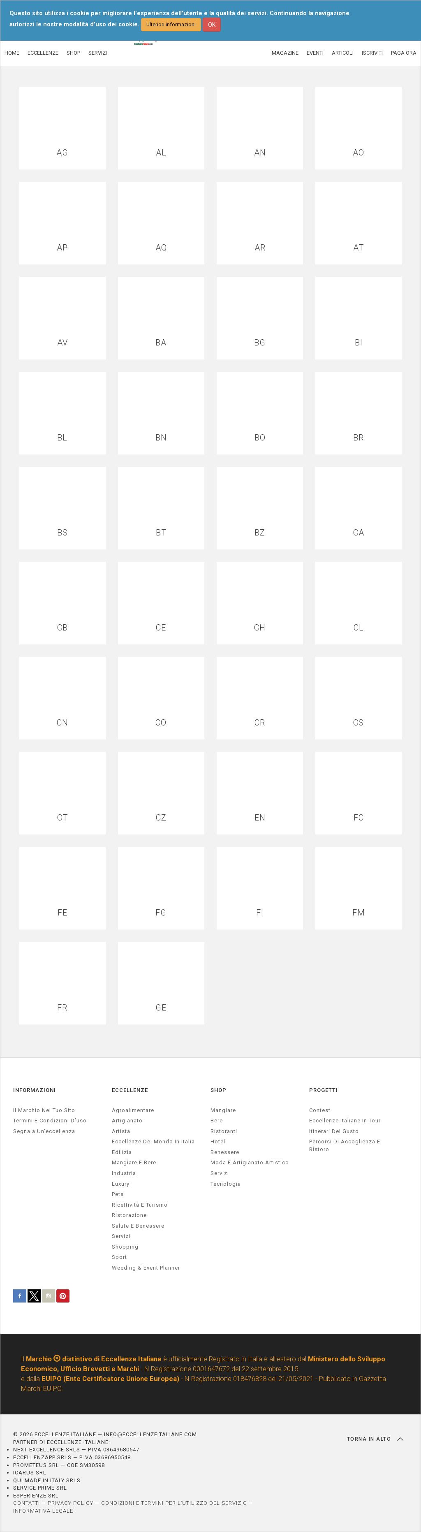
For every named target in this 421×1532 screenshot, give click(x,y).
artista (121, 1131)
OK (211, 24)
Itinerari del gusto (334, 1131)
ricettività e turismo (140, 1205)
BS (62, 532)
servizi (121, 1236)
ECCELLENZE (43, 53)
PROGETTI (323, 1090)
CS (358, 722)
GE (161, 1008)
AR (260, 247)
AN (260, 152)
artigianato (127, 1120)
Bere (216, 1120)
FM (358, 913)
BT (161, 532)
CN (62, 722)
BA (161, 342)
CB (62, 627)
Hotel (217, 1141)
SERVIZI (97, 53)
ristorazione (129, 1215)
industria (124, 1173)
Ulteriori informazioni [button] (171, 24)
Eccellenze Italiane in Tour (345, 1120)
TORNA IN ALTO (375, 1439)
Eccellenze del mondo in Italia (153, 1141)
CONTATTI (26, 1503)
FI (260, 913)
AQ (161, 247)
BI (359, 342)
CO (161, 722)
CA (358, 532)
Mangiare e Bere (134, 1162)
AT (358, 247)
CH (260, 627)
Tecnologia (225, 1184)
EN (260, 818)
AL (161, 152)
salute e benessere (138, 1226)
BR (358, 437)
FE (62, 913)
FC (359, 818)
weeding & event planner (146, 1268)
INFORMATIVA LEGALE (43, 1511)
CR (259, 722)
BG (260, 342)
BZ (259, 532)
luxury (121, 1184)
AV (62, 342)
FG (161, 913)
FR (62, 1008)
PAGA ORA (403, 53)
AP (62, 247)
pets (118, 1194)
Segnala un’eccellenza (44, 1131)
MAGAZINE (285, 53)
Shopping (125, 1247)
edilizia (122, 1152)
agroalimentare (133, 1110)
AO (358, 152)
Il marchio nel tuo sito (44, 1110)
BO (260, 437)
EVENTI (315, 53)
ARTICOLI (343, 53)
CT (62, 818)
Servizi (219, 1173)
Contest (320, 1110)
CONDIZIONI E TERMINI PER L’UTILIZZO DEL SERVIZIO (174, 1503)
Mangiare (223, 1110)
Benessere (224, 1152)
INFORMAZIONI (34, 1090)
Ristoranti (223, 1131)
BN (161, 437)
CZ (161, 818)
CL (359, 627)
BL (62, 437)
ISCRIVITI (372, 53)
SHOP (73, 53)
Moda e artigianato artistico (249, 1162)
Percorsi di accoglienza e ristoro (344, 1145)
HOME (12, 53)
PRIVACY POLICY (70, 1503)
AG (62, 152)
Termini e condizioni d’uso (50, 1120)
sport (119, 1257)
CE (161, 627)
